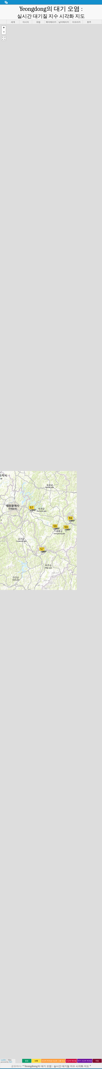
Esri (10, 1062)
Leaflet (3, 1060)
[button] (4, 28)
